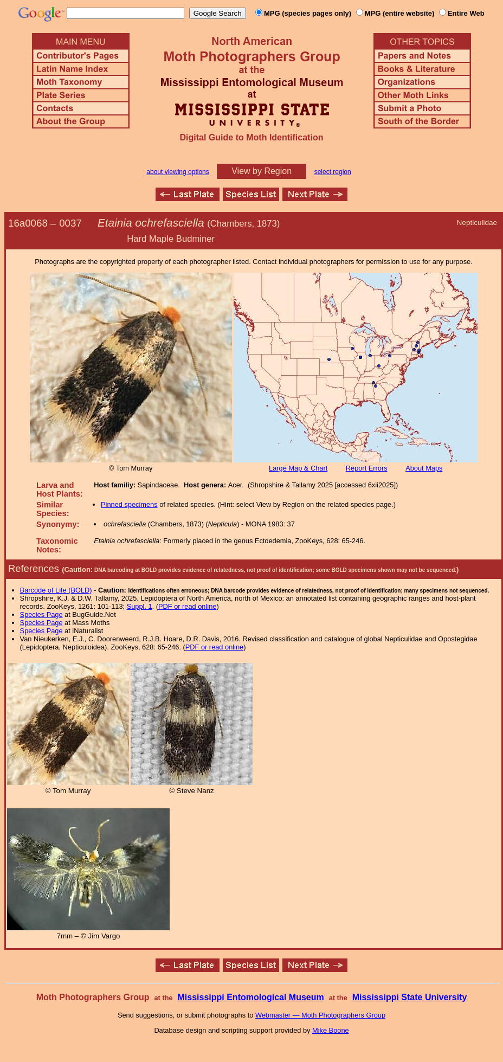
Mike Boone (330, 1030)
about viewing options (177, 172)
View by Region (261, 171)
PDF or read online (187, 606)
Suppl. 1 (139, 606)
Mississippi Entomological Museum (250, 997)
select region (332, 172)
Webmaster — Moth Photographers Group (320, 1015)
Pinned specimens (129, 504)
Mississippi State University (409, 997)
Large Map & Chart (298, 468)
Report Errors (367, 468)
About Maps (423, 468)
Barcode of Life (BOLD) (56, 590)
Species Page (41, 614)
